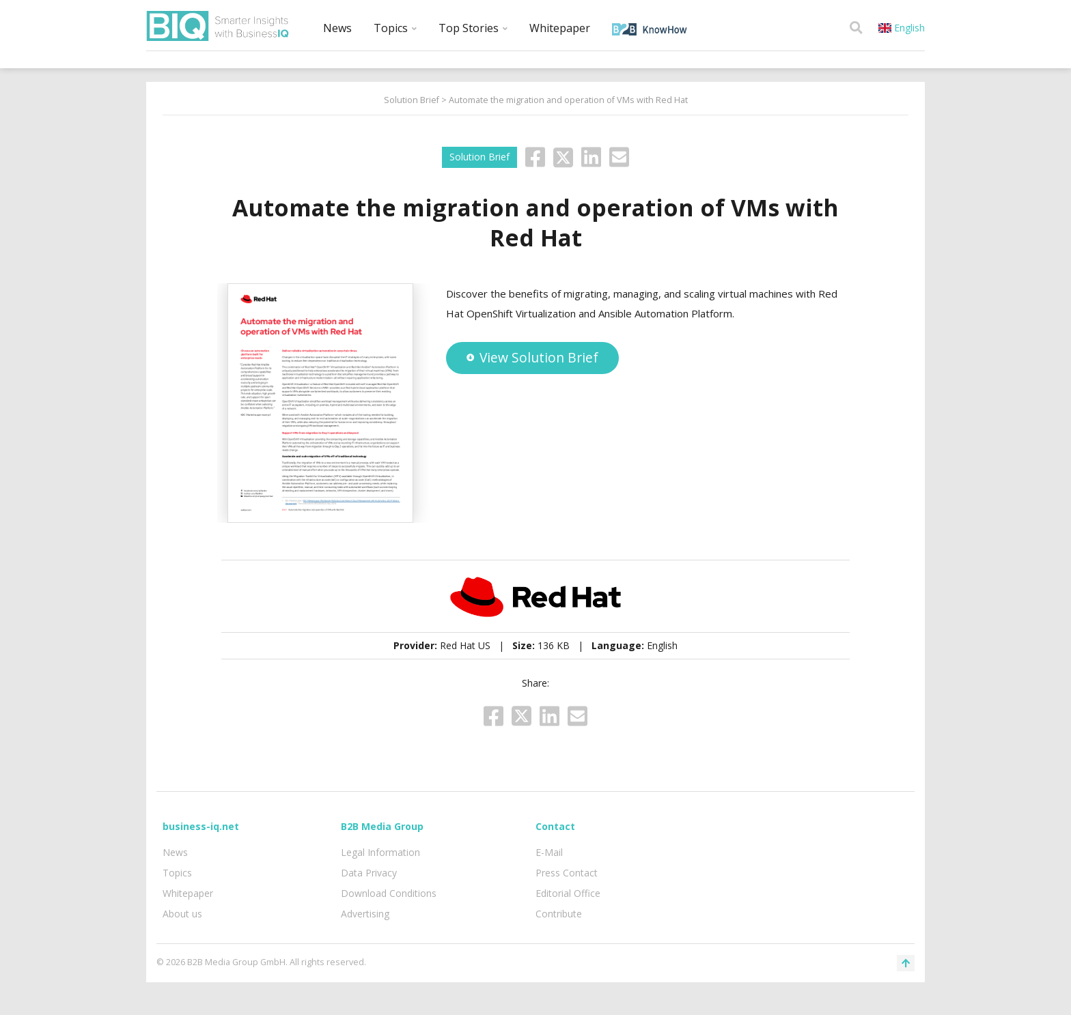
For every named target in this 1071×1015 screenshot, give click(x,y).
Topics (395, 27)
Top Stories (473, 27)
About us (182, 913)
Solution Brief (411, 100)
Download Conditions (388, 893)
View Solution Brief (532, 357)
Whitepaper (559, 27)
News (337, 27)
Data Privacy (369, 872)
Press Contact (567, 872)
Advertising (365, 913)
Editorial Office (568, 893)
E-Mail (549, 852)
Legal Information (380, 852)
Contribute (559, 913)
